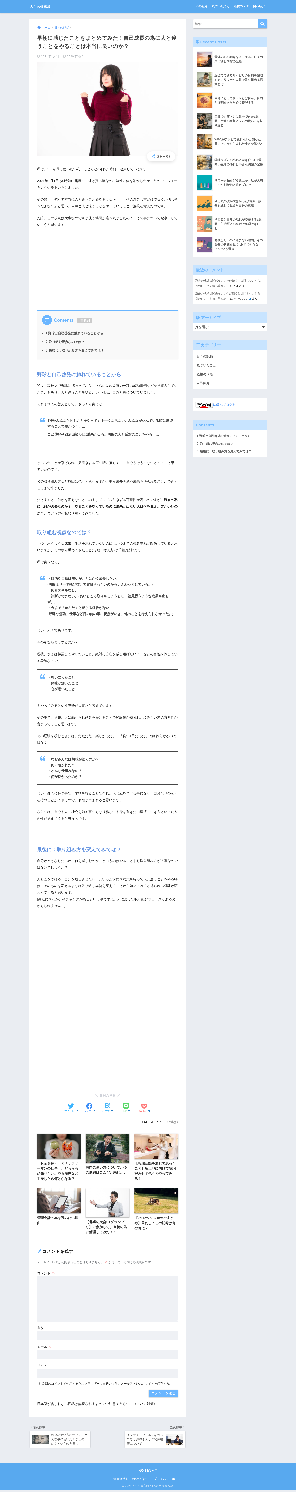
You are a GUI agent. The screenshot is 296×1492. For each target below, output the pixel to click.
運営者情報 (121, 1481)
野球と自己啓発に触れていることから (74, 333)
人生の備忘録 (44, 6)
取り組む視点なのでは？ (65, 342)
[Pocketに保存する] (144, 1108)
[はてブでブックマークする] (107, 1108)
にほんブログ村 (216, 404)
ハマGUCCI (242, 298)
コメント (46, 1274)
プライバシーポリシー (169, 1481)
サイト (42, 1366)
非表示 (85, 320)
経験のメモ (241, 6)
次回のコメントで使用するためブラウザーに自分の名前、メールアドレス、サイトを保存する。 (107, 1384)
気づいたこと (221, 6)
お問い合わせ (141, 1481)
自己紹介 (259, 6)
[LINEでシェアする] (126, 1108)
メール (44, 1347)
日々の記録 (200, 6)
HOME (148, 1472)
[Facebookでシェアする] (89, 1108)
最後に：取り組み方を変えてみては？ (75, 350)
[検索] (262, 23)
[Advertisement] (107, 273)
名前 (42, 1329)
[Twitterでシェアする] (71, 1108)
